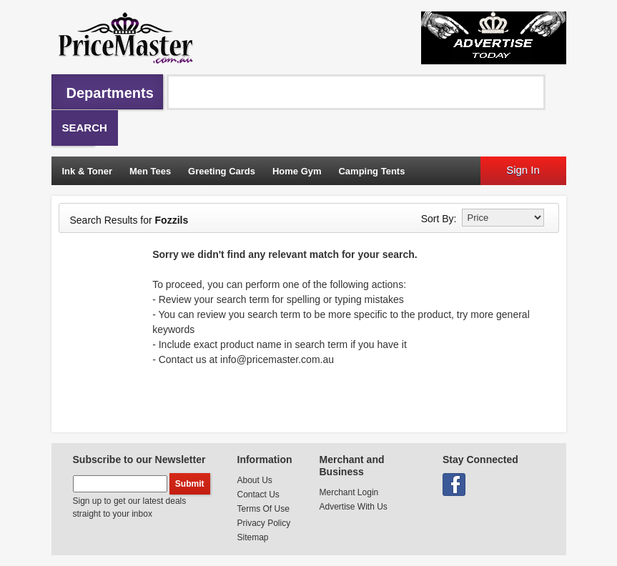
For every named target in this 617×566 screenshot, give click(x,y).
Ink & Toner (87, 171)
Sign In (523, 170)
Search (84, 127)
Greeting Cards (221, 171)
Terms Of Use (263, 509)
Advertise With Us (354, 507)
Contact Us (258, 495)
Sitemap (253, 537)
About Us (254, 480)
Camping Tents (371, 171)
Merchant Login (349, 492)
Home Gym (297, 171)
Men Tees (150, 171)
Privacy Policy (264, 523)
